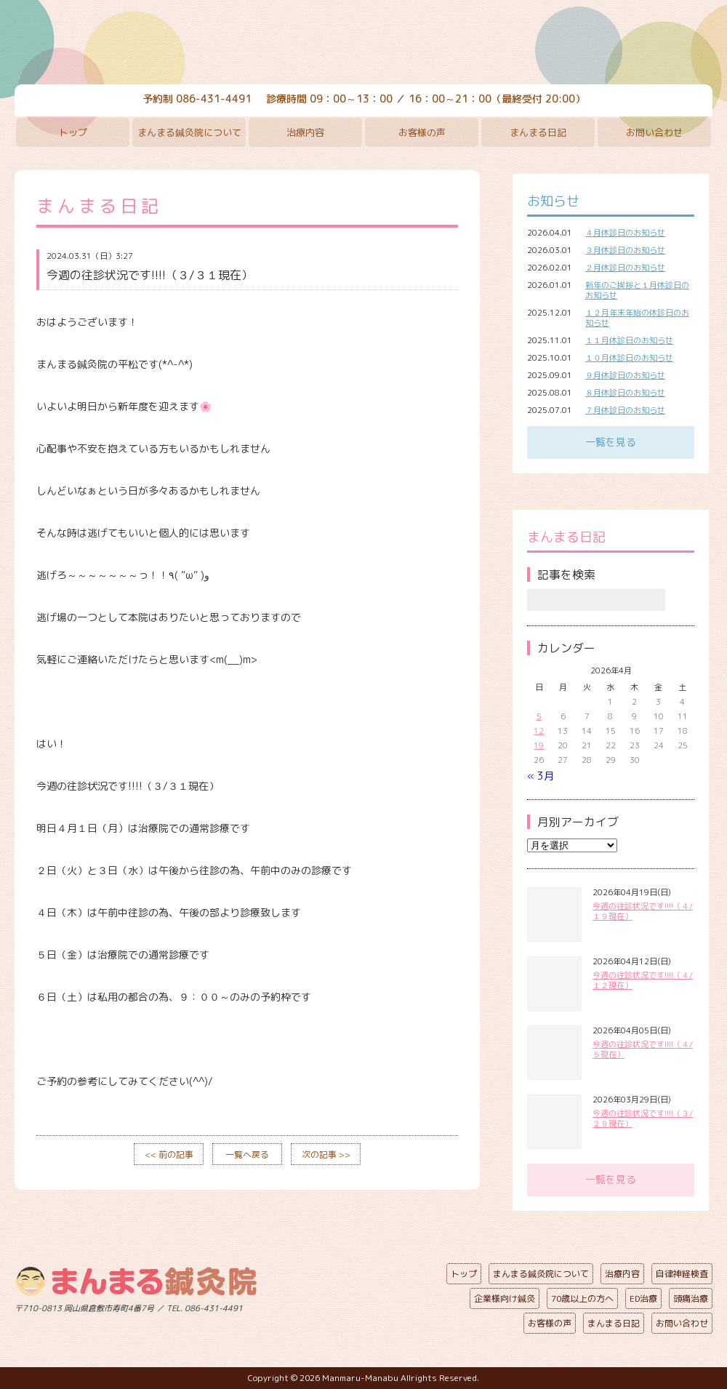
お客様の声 (422, 132)
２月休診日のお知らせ (625, 267)
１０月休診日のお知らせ (629, 358)
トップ (73, 132)
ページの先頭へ (352, 1305)
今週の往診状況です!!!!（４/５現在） (643, 1049)
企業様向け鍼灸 (504, 1298)
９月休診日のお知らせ (625, 375)
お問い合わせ (654, 132)
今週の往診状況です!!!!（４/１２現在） (643, 980)
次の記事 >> (326, 1154)
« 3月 (540, 775)
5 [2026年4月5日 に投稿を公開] (539, 716)
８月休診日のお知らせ (625, 393)
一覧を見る (610, 442)
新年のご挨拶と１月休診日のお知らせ (637, 290)
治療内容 (305, 132)
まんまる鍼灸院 (363, 43)
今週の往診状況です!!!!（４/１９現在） (643, 911)
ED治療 (643, 1298)
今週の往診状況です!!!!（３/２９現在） (643, 1118)
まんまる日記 (538, 132)
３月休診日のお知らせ (625, 250)
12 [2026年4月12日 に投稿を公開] (539, 731)
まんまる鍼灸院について (189, 132)
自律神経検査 (682, 1274)
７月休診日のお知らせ (625, 410)
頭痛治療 (690, 1298)
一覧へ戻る (247, 1154)
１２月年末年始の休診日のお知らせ (637, 318)
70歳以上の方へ (582, 1298)
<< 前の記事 (169, 1154)
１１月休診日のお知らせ (629, 340)
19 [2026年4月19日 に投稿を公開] (539, 745)
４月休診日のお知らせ (625, 233)
